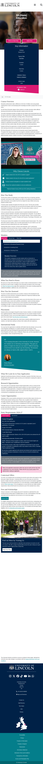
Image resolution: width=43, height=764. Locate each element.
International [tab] (14, 415)
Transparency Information (22, 755)
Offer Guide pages (9, 484)
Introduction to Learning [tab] (11, 247)
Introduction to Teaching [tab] (11, 250)
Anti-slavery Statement (22, 749)
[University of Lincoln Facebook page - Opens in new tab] (17, 676)
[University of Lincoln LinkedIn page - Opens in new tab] (29, 676)
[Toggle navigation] (2, 97)
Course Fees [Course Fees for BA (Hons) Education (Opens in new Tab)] (5, 498)
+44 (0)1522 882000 (22, 691)
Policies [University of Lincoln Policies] (21, 712)
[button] (34, 5)
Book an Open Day (13, 40)
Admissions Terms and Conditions (22, 752)
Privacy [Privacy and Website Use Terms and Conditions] (22, 738)
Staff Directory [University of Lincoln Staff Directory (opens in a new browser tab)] (21, 703)
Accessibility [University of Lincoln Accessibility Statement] (22, 735)
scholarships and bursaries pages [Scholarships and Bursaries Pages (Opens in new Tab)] (16, 508)
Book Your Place (7, 549)
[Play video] (21, 153)
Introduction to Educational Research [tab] (14, 244)
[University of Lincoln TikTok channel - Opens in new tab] (21, 676)
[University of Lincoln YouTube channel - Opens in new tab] (25, 676)
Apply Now (29, 40)
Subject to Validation (21, 77)
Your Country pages (31, 469)
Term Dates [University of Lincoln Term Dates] (21, 706)
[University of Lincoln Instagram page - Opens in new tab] (10, 676)
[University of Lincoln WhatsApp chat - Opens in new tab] (32, 676)
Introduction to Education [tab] (11, 241)
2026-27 (21, 89)
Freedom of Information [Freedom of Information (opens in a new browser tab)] (22, 741)
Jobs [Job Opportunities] (21, 709)
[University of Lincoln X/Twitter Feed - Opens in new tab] (14, 676)
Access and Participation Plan (22, 758)
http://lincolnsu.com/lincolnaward (20, 317)
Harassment (22, 746)
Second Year (11, 238)
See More (21, 58)
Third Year (19, 238)
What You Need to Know (8, 286)
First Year (4, 238)
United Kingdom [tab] (5, 415)
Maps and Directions (22, 694)
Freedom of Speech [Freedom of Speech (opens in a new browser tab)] (22, 743)
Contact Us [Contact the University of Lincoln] (21, 700)
